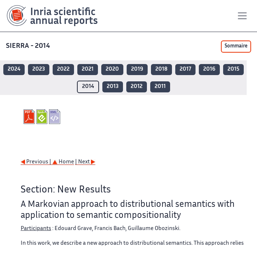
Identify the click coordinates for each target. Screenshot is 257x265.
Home (63, 162)
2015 (233, 69)
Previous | (36, 162)
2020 (112, 69)
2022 (63, 69)
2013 (113, 86)
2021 (88, 69)
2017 (185, 69)
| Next (85, 162)
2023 (38, 69)
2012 (136, 86)
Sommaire (236, 46)
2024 (14, 69)
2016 (209, 69)
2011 (160, 86)
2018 (161, 69)
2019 (137, 69)
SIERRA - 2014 (29, 46)
